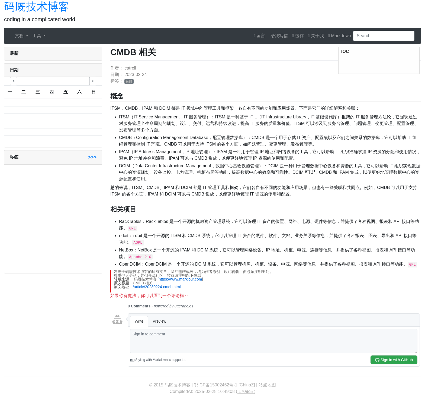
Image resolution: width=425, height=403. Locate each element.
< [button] (13, 81)
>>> (92, 157)
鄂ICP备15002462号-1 (215, 385)
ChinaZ (247, 385)
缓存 (298, 35)
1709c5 (245, 391)
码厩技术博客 (36, 6)
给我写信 (278, 35)
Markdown (339, 35)
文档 (20, 35)
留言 (259, 35)
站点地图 (267, 385)
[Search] (383, 36)
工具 (37, 35)
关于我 (316, 35)
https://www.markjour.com (180, 279)
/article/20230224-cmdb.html (157, 287)
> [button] (93, 81)
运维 (129, 81)
